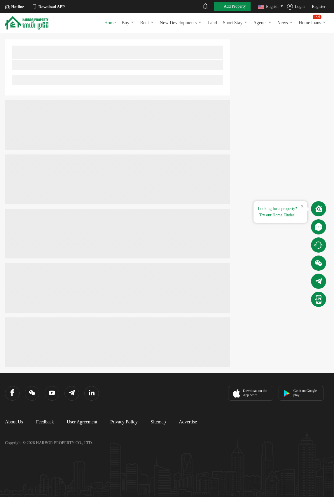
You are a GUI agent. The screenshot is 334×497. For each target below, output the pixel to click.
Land (212, 22)
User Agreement (82, 421)
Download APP (48, 7)
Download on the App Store (249, 393)
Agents (262, 22)
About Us (14, 421)
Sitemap (158, 421)
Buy (128, 22)
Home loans (312, 20)
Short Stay (235, 22)
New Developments (181, 22)
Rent (147, 22)
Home (110, 22)
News (285, 22)
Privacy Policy (124, 421)
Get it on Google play (300, 393)
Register (319, 6)
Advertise (188, 421)
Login (296, 7)
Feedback (45, 421)
